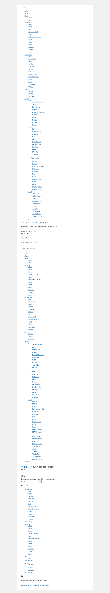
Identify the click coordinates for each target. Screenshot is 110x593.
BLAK (34, 117)
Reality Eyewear (37, 187)
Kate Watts (35, 158)
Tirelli (34, 206)
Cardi (30, 26)
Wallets (30, 87)
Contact (26, 219)
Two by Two (36, 211)
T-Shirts (30, 49)
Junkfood (35, 154)
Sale (29, 20)
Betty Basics (36, 107)
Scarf (30, 79)
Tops (29, 52)
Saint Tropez (36, 193)
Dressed (34, 125)
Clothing (27, 22)
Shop (26, 16)
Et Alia (34, 129)
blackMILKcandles (38, 112)
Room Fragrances (33, 77)
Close (22, 7)
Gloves (30, 69)
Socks (30, 82)
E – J (30, 127)
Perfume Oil (32, 74)
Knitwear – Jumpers (34, 37)
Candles (30, 64)
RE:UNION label (37, 189)
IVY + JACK (35, 152)
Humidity (35, 147)
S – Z (30, 192)
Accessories (28, 55)
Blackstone (35, 114)
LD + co (34, 164)
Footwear (31, 66)
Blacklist (35, 109)
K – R (30, 157)
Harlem (34, 139)
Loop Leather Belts (38, 166)
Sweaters (31, 47)
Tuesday (34, 209)
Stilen (34, 198)
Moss (34, 181)
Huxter (34, 149)
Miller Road (35, 169)
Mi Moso (35, 171)
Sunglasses (32, 84)
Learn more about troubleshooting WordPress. (35, 585)
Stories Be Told (37, 201)
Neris (34, 184)
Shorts (30, 42)
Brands (26, 99)
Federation (35, 134)
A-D (29, 100)
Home (26, 11)
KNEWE (34, 161)
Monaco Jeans (36, 179)
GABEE (34, 136)
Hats (29, 71)
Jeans (30, 34)
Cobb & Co (35, 122)
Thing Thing (36, 203)
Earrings (30, 93)
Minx (33, 174)
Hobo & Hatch (36, 142)
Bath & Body (32, 59)
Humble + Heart (37, 144)
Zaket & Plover (36, 214)
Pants (30, 39)
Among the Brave (37, 102)
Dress (30, 29)
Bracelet (30, 91)
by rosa (34, 120)
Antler (34, 104)
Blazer (30, 24)
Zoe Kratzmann (37, 216)
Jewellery (27, 89)
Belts (29, 61)
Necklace (31, 96)
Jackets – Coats (33, 32)
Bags (29, 56)
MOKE (34, 176)
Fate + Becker (36, 131)
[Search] (40, 481)
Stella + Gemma (37, 196)
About (26, 13)
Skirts (30, 44)
